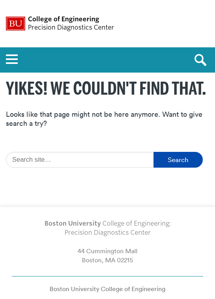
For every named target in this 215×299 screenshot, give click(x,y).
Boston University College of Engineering (107, 289)
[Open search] (203, 60)
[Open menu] (12, 60)
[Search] (80, 160)
